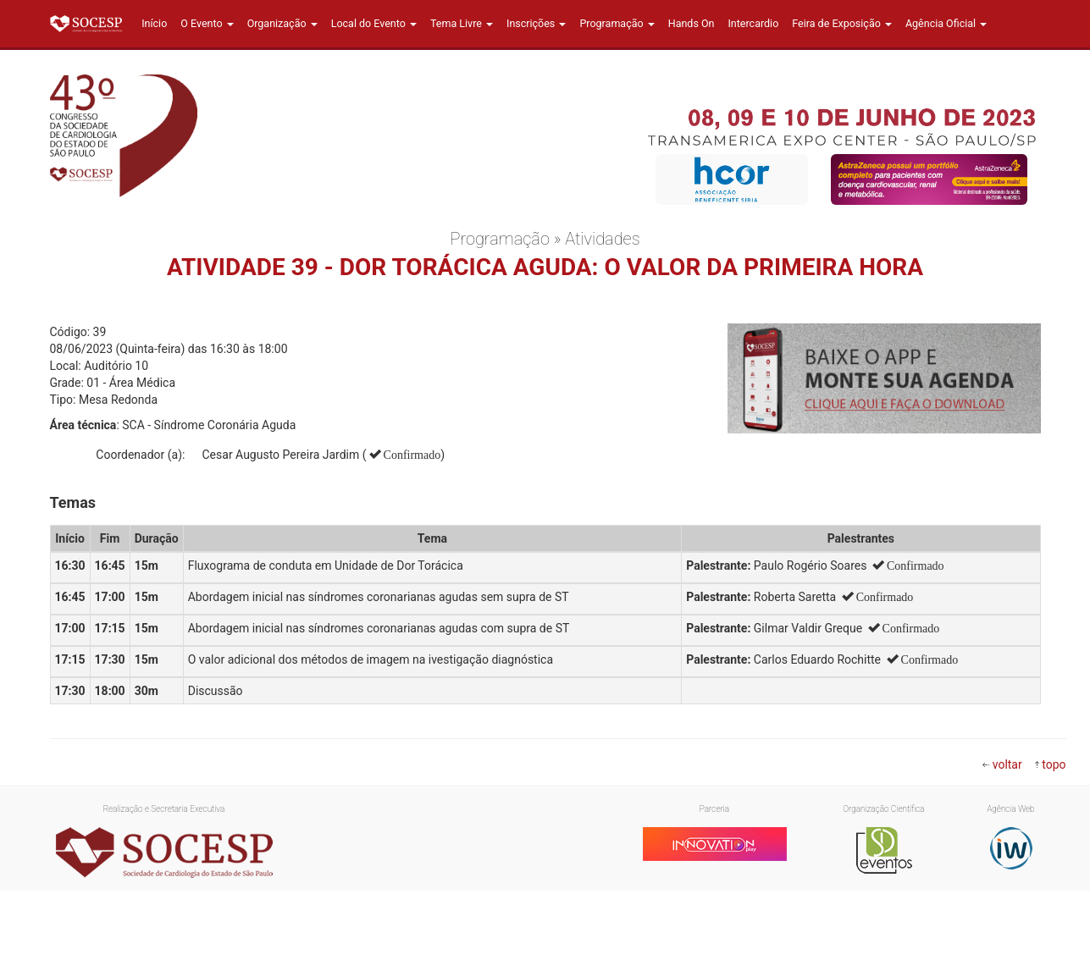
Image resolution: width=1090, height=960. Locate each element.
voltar (1007, 764)
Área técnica (83, 425)
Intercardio (753, 23)
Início (154, 23)
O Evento (206, 23)
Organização (282, 23)
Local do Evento (374, 23)
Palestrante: (718, 565)
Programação (616, 23)
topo (1053, 764)
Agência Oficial (946, 23)
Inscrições (536, 23)
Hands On (691, 23)
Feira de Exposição (842, 23)
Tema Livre (461, 23)
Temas (73, 502)
